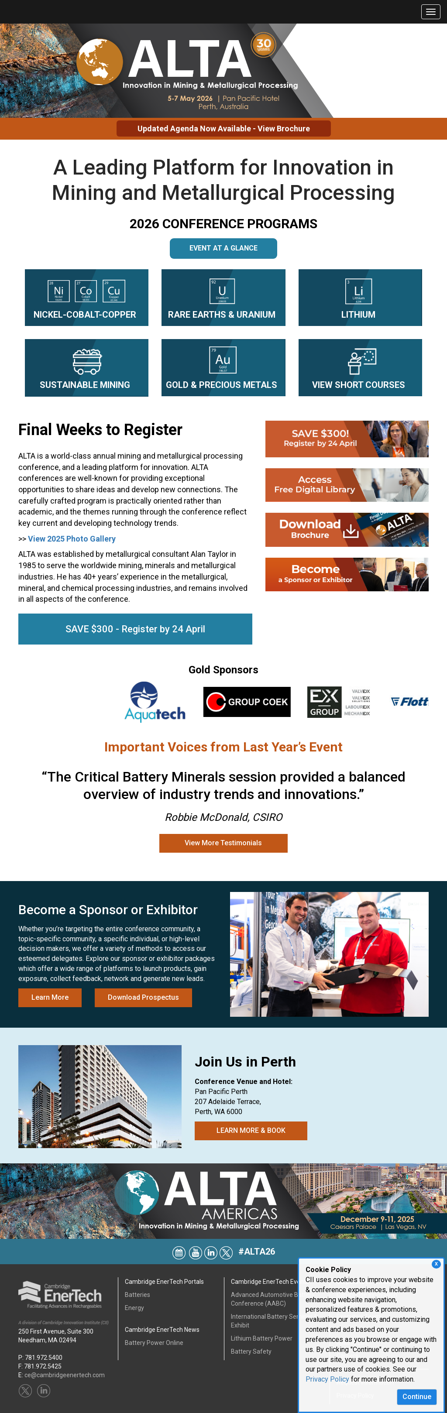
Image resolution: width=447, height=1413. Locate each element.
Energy (134, 1307)
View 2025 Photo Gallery (72, 542)
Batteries (137, 1294)
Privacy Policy (327, 1379)
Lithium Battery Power (261, 1338)
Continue (416, 1396)
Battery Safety (251, 1351)
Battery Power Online (154, 1342)
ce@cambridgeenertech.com (64, 1375)
